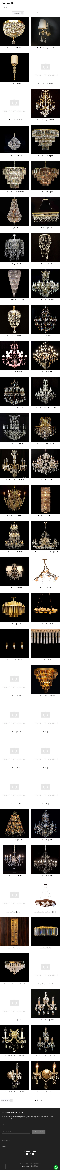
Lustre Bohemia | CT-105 (14, 588)
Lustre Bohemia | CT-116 (14, 876)
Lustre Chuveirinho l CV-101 (45, 444)
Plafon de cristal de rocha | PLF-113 (14, 984)
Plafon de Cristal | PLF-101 (14, 48)
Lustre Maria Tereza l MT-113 (14, 444)
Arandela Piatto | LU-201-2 (14, 912)
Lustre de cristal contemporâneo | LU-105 (45, 552)
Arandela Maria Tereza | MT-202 (14, 1056)
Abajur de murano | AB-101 (14, 1020)
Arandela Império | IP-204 (45, 516)
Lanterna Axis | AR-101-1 (14, 120)
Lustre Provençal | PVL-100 (45, 120)
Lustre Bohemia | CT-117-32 (14, 552)
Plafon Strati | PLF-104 (45, 948)
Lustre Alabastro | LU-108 (45, 804)
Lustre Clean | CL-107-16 (45, 84)
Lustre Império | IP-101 (14, 228)
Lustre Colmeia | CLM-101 (14, 156)
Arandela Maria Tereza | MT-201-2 (46, 1020)
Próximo (46, 13)
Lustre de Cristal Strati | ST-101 (45, 156)
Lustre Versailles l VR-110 (45, 372)
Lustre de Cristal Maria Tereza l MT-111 (45, 408)
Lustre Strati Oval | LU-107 (14, 804)
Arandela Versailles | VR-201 (45, 1092)
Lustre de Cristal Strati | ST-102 (14, 300)
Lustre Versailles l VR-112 (45, 876)
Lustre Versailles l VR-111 (14, 372)
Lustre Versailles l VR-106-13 (14, 408)
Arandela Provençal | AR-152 (45, 48)
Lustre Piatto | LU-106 (45, 768)
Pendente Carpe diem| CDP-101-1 (14, 660)
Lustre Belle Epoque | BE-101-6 (14, 516)
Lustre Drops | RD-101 (14, 264)
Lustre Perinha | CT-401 (14, 336)
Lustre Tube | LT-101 (46, 660)
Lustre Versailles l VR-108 (45, 336)
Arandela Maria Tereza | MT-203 (45, 1056)
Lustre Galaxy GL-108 (45, 264)
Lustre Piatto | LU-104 (14, 768)
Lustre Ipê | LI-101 (45, 588)
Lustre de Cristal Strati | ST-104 (45, 192)
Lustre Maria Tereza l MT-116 (45, 300)
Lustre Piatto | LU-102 (45, 732)
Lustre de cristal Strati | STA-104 (46, 696)
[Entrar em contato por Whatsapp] (56, 1167)
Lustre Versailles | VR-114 (45, 840)
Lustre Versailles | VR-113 (14, 840)
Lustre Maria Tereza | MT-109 (45, 480)
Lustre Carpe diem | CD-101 (46, 624)
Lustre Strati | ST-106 (14, 696)
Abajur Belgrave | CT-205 (45, 984)
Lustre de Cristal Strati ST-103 (14, 192)
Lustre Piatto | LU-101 (14, 624)
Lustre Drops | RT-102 (45, 228)
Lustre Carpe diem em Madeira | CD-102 (45, 912)
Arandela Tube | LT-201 (14, 948)
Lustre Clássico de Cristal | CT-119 (14, 480)
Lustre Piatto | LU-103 (14, 732)
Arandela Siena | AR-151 (14, 84)
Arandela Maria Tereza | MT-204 (14, 1092)
